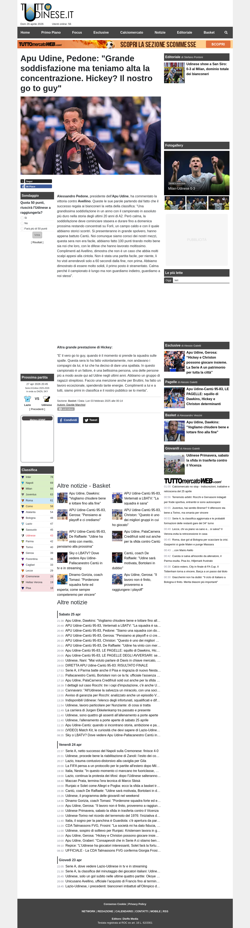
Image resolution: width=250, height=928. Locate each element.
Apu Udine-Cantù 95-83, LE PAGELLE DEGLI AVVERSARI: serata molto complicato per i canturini (137, 655)
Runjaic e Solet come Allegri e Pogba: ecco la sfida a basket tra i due (116, 786)
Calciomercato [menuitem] (131, 32)
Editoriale (173, 57)
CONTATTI (141, 911)
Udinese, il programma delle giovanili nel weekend (102, 795)
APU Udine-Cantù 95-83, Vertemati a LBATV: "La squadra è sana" (142, 498)
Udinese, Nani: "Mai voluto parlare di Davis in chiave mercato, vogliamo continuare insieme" (132, 660)
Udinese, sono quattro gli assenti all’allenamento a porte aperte (111, 715)
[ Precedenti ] (37, 409)
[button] (37, 235)
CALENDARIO (124, 911)
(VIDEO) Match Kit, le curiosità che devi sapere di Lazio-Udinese (112, 730)
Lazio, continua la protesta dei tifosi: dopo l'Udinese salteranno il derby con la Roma (126, 776)
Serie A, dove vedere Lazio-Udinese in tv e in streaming (106, 866)
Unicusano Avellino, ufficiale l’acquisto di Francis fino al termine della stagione (122, 881)
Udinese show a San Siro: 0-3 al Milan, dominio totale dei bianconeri (207, 69)
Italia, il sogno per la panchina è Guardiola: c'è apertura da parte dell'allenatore (123, 820)
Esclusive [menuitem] (101, 32)
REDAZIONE (105, 911)
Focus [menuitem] (77, 32)
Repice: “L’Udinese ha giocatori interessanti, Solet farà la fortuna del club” (119, 845)
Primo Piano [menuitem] (51, 32)
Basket (72, 400)
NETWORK (88, 911)
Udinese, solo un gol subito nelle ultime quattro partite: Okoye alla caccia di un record (128, 876)
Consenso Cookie (115, 904)
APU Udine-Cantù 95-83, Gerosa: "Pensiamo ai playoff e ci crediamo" (87, 515)
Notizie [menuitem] (160, 32)
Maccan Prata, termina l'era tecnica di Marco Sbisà (102, 781)
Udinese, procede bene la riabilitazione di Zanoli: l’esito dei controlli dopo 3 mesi (124, 756)
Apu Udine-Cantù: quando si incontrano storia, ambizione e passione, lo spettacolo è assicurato (135, 725)
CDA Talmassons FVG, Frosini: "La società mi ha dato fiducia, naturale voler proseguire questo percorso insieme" (148, 825)
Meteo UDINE (37, 420)
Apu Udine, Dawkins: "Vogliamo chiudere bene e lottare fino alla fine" (87, 498)
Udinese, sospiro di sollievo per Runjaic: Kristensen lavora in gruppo (115, 830)
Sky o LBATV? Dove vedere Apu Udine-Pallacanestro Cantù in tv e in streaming (123, 735)
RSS (165, 911)
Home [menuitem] (25, 32)
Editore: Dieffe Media (125, 918)
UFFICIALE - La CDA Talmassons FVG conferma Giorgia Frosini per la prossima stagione (131, 850)
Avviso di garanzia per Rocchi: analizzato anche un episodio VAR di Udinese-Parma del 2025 (133, 695)
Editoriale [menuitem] (184, 32)
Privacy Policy (137, 904)
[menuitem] (226, 32)
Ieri (176, 280)
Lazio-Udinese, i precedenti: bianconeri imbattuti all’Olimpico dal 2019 (116, 886)
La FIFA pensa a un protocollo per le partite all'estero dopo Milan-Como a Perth (123, 766)
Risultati (37, 242)
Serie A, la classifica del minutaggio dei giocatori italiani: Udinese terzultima (120, 871)
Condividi (68, 420)
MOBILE (155, 911)
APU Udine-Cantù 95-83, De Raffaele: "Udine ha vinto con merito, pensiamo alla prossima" (132, 645)
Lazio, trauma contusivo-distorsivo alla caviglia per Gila (105, 761)
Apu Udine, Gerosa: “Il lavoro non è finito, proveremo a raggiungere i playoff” (121, 805)
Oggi (168, 280)
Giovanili (172, 448)
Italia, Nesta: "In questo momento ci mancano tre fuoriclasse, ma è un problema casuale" (130, 771)
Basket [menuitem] (209, 32)
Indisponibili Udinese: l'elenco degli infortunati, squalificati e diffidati (114, 700)
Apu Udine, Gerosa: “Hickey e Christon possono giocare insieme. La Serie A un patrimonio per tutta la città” (144, 835)
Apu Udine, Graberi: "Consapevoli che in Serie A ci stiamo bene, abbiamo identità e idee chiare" (135, 840)
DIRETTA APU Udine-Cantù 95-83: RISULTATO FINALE (106, 665)
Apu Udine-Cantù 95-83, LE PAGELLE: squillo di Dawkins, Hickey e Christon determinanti (131, 650)
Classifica (29, 470)
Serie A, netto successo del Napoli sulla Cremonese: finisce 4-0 (111, 751)
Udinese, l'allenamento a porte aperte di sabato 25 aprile (107, 720)
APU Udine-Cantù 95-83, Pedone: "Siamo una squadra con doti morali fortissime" (125, 630)
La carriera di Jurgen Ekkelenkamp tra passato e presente (108, 710)
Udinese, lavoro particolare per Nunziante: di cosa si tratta (108, 705)
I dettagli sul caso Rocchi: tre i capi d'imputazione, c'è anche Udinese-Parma (121, 685)
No (26, 223)
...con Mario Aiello (182, 550)
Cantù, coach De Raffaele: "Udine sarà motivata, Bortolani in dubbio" (115, 790)
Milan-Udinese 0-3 (181, 188)
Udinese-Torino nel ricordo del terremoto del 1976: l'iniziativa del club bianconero (124, 815)
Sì (25, 217)
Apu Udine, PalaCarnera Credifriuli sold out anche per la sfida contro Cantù (142, 536)
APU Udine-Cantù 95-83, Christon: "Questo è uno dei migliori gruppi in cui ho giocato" (128, 640)
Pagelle (171, 382)
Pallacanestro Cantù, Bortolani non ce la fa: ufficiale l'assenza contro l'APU (120, 675)
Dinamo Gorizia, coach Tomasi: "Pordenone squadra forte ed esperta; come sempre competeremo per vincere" (80, 584)
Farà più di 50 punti (35, 228)
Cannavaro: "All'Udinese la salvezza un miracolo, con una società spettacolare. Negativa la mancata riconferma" (147, 690)
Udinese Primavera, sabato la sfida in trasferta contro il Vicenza (112, 810)
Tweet (91, 420)
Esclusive (173, 345)
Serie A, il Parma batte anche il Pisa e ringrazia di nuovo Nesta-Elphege (118, 670)
